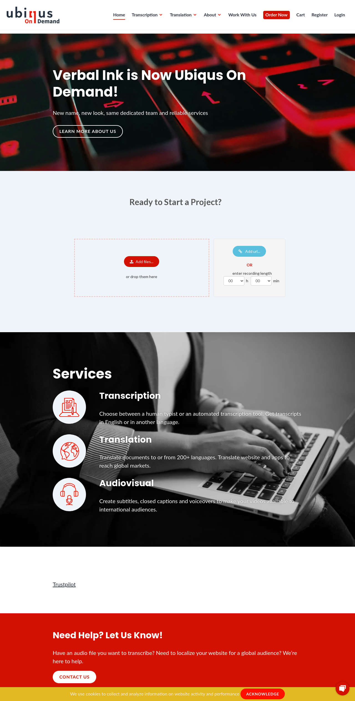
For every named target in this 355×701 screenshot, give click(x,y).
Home (117, 16)
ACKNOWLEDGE (262, 694)
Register (318, 16)
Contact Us (74, 676)
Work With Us (241, 16)
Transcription (143, 16)
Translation (179, 16)
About (208, 16)
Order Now (275, 16)
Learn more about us (87, 131)
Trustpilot (64, 584)
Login (338, 16)
